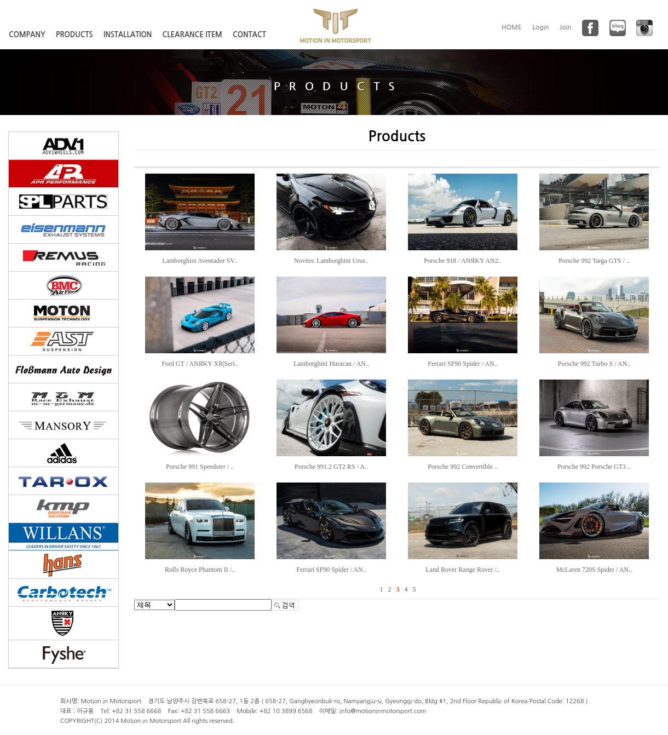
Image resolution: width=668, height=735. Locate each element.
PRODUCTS (74, 34)
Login (540, 27)
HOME (512, 27)
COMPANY (27, 34)
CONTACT (249, 34)
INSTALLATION (127, 34)
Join (566, 27)
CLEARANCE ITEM (192, 34)
